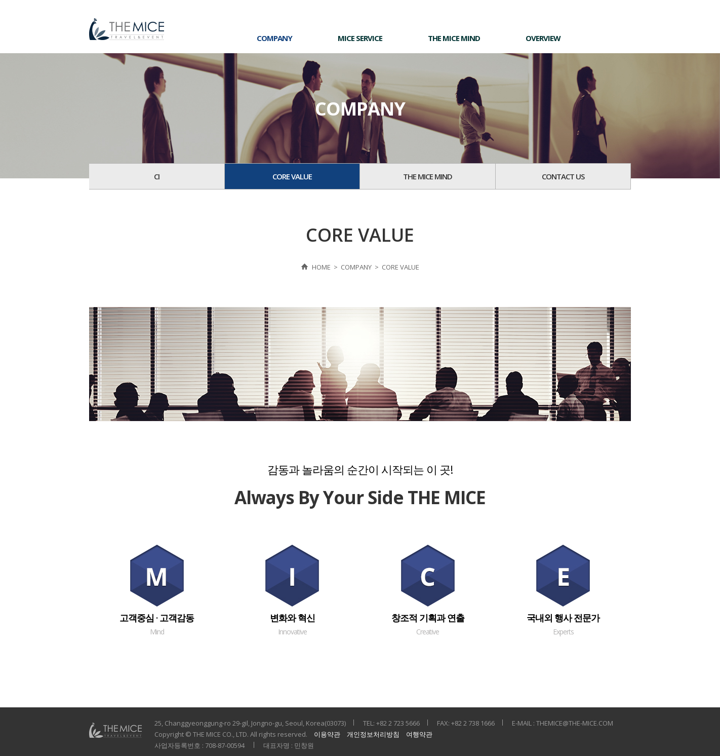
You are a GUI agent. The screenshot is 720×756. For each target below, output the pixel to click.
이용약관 (327, 734)
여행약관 (419, 734)
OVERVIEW (543, 38)
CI (156, 176)
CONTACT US (563, 176)
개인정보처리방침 (373, 734)
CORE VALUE (292, 176)
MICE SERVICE (360, 38)
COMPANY (274, 38)
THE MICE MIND (454, 38)
